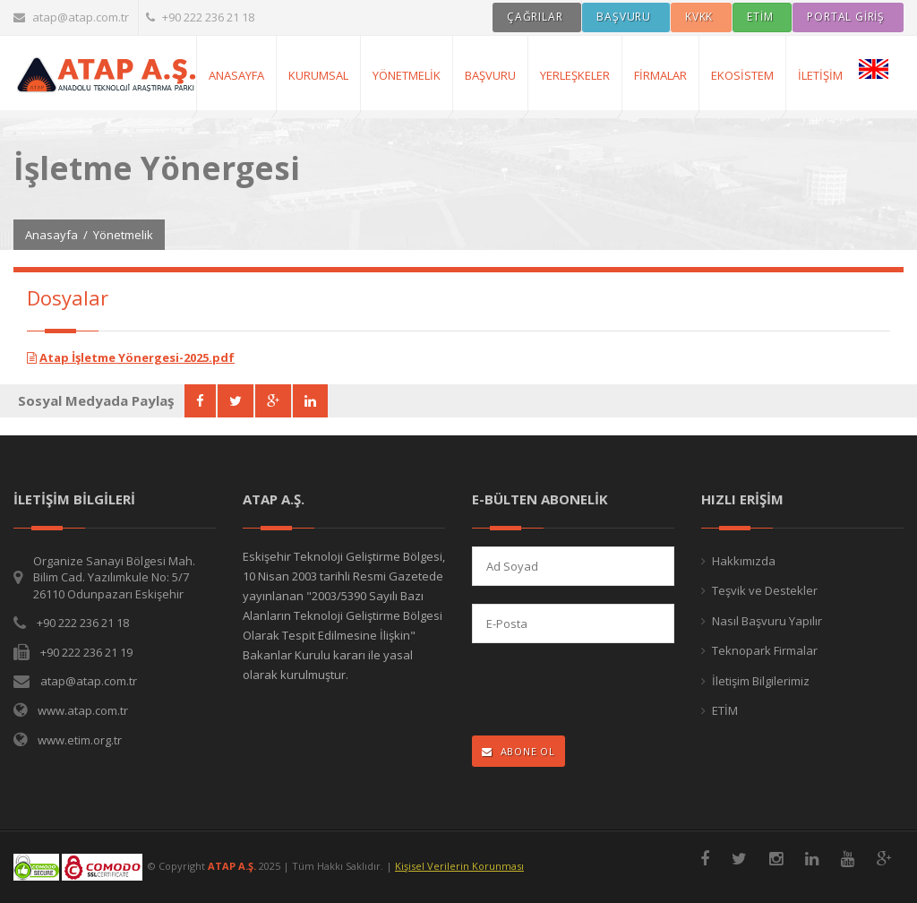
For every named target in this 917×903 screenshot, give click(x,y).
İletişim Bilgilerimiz (761, 681)
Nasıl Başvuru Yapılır (767, 621)
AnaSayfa (236, 75)
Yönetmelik (407, 75)
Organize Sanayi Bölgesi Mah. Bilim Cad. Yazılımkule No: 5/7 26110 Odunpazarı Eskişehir (114, 577)
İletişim (820, 75)
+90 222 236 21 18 (200, 17)
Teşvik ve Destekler (765, 590)
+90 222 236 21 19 (86, 652)
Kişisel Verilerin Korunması (459, 866)
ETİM (725, 710)
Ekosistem (742, 75)
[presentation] (589, 691)
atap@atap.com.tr (71, 17)
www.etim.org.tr (80, 740)
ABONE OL (518, 751)
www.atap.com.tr (83, 710)
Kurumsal (318, 75)
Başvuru (490, 75)
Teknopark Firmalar (765, 650)
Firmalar (660, 75)
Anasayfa (51, 235)
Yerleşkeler (575, 75)
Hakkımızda (744, 561)
